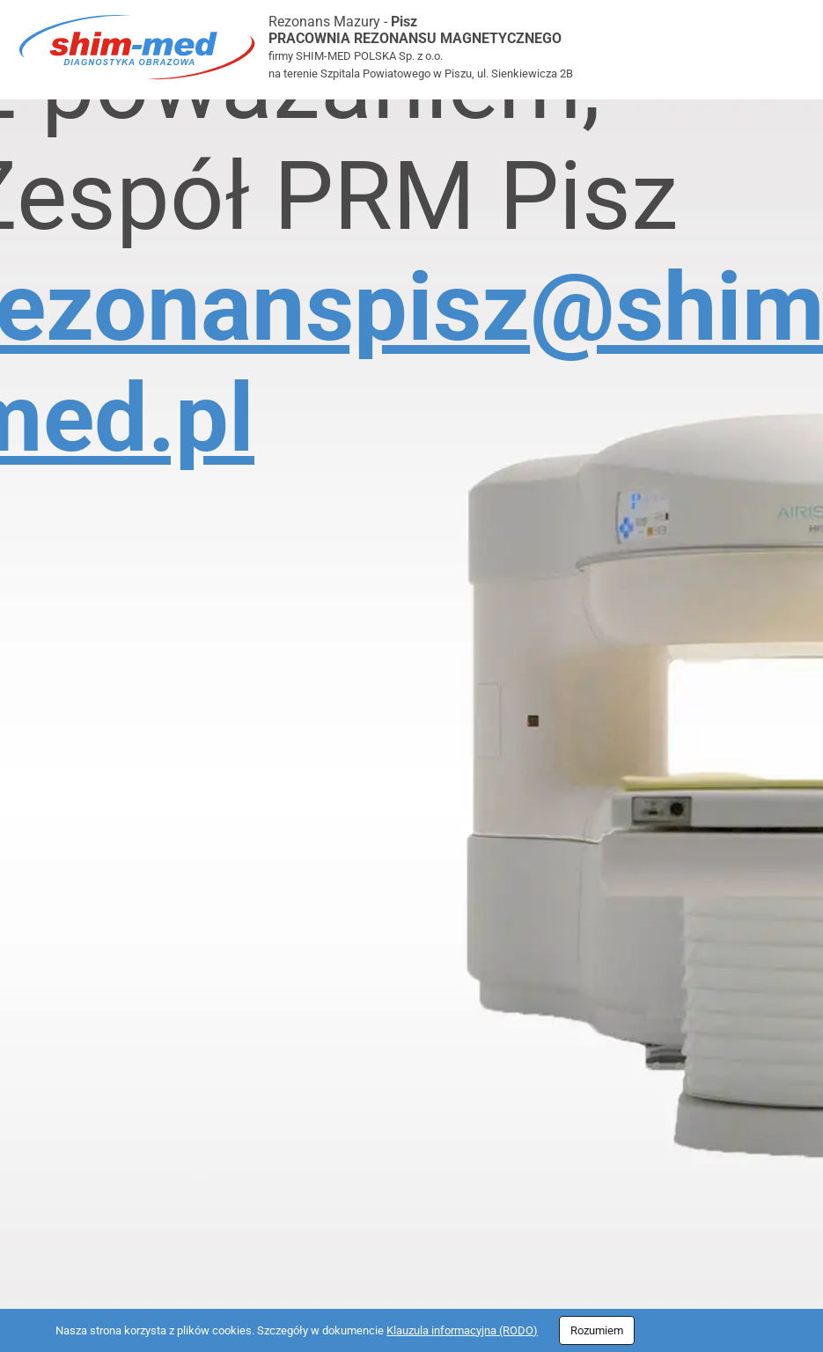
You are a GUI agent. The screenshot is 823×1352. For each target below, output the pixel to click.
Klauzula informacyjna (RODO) (462, 1330)
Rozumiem (596, 1330)
